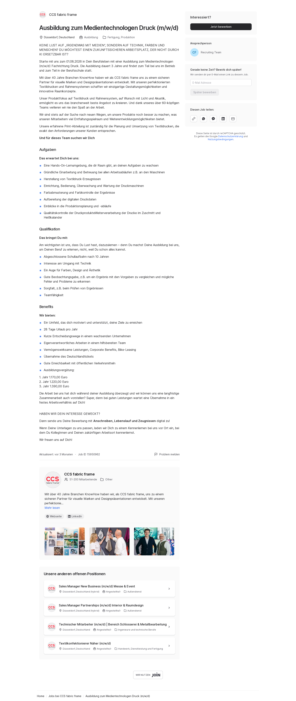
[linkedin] (223, 118)
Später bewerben (204, 92)
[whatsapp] (203, 118)
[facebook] (213, 118)
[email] (233, 118)
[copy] (193, 118)
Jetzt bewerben (220, 26)
